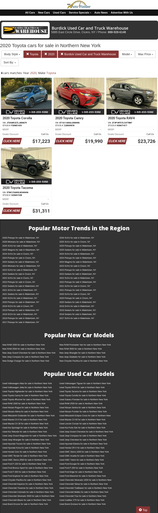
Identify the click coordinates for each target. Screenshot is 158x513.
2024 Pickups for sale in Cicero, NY (18, 258)
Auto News (101, 12)
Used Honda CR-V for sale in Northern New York (81, 448)
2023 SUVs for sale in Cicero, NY (74, 266)
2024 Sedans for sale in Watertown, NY (20, 262)
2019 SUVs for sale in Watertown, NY (76, 306)
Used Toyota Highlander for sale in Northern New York (27, 391)
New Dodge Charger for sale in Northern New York (25, 361)
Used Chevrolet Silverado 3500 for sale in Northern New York (28, 497)
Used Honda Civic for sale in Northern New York (24, 452)
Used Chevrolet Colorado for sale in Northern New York (28, 492)
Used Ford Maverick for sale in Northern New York (82, 476)
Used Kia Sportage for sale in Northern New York (25, 427)
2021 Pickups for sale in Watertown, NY (77, 290)
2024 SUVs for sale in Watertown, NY (76, 254)
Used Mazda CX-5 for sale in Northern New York (24, 419)
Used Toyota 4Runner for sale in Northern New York (26, 399)
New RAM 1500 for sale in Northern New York (23, 345)
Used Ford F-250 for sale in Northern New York (81, 468)
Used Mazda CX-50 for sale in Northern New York (82, 419)
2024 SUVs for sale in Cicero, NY (17, 254)
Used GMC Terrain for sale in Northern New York (24, 456)
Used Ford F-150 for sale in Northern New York (24, 464)
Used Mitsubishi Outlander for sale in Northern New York (28, 415)
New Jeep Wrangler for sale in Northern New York (82, 353)
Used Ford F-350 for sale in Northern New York (24, 472)
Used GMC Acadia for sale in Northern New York (81, 456)
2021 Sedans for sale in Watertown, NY (20, 294)
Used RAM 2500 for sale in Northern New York (80, 403)
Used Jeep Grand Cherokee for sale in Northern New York (86, 431)
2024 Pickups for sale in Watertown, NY (77, 258)
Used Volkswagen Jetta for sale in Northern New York (27, 387)
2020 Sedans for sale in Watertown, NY (77, 302)
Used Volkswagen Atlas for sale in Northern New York (27, 383)
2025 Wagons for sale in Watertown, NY (20, 250)
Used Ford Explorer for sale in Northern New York (25, 476)
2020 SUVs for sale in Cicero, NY (74, 294)
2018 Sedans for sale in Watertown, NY (77, 314)
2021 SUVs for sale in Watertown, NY (19, 290)
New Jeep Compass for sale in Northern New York (25, 357)
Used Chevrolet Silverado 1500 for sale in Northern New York (85, 480)
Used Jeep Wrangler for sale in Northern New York (25, 439)
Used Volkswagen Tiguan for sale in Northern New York (85, 383)
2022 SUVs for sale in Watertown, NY (76, 278)
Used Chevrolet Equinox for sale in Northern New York (27, 484)
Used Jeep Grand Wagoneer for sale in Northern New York (29, 435)
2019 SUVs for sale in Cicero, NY (17, 306)
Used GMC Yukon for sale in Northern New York (81, 460)
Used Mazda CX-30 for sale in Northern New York (25, 423)
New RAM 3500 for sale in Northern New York (80, 349)
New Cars (44, 12)
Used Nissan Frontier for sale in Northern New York (83, 411)
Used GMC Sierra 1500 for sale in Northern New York (84, 452)
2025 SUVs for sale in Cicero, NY (74, 242)
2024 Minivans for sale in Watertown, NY (21, 266)
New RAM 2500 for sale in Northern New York (23, 349)
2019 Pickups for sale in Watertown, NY (20, 310)
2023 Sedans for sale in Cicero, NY (18, 274)
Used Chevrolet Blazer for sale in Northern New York (26, 500)
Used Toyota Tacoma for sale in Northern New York (83, 391)
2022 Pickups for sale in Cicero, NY (18, 282)
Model (127, 54)
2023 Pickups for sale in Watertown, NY (77, 270)
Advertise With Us (122, 12)
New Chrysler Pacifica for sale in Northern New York (83, 361)
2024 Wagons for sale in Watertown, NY (77, 262)
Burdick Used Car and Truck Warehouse (88, 54)
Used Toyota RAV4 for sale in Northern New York (82, 387)
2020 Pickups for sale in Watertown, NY (20, 302)
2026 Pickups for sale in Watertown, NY (20, 238)
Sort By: (10, 62)
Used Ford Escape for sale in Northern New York (81, 464)
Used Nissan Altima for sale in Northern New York (25, 411)
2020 (49, 54)
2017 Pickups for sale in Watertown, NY (20, 322)
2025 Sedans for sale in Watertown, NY (77, 250)
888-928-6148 (117, 32)
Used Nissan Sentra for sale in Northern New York (82, 407)
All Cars (30, 12)
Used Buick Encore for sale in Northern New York (25, 504)
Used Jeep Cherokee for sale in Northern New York (83, 439)
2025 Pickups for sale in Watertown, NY (77, 246)
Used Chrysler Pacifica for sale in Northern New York (26, 480)
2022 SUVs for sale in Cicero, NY (17, 278)
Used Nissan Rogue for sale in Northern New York (25, 407)
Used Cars (59, 12)
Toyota (32, 54)
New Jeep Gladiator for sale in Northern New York (82, 357)
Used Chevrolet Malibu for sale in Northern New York (83, 492)
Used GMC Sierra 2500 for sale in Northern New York (27, 460)
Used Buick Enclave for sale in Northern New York (82, 504)
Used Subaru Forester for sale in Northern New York (83, 399)
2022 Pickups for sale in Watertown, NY (77, 282)
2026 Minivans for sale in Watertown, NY (21, 242)
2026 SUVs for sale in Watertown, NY (76, 238)
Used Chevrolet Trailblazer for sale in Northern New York (85, 488)
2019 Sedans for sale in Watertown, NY (77, 310)
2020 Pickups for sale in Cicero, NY (75, 298)
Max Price (145, 54)
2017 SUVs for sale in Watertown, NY (76, 318)
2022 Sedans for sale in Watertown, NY (20, 286)
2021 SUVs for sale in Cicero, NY (74, 286)
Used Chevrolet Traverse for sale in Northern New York (27, 488)
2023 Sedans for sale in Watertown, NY (77, 274)
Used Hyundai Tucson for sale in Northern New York (26, 444)
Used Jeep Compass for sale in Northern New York (82, 435)
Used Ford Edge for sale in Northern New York (80, 472)
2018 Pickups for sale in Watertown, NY (20, 318)
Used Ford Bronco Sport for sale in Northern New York (27, 468)
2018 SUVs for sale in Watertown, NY (19, 314)
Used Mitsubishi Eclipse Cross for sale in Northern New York (85, 416)
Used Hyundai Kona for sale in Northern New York (25, 448)
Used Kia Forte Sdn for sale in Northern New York (82, 427)
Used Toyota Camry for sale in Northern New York (25, 395)
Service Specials (80, 12)
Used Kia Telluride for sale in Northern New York (24, 431)
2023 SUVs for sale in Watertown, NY (19, 270)
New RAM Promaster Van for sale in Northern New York (85, 345)
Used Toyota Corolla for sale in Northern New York (82, 395)
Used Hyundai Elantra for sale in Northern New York (83, 444)
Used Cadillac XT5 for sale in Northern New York (81, 500)
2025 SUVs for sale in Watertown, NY (19, 246)
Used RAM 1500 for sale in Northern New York (23, 403)
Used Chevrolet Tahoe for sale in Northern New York (83, 484)
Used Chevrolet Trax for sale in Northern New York (82, 496)
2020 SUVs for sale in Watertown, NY (19, 298)
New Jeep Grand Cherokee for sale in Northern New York (28, 353)
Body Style (12, 54)
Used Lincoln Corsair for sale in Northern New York (82, 423)
